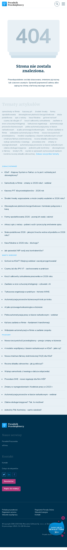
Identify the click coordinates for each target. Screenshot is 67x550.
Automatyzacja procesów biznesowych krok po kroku (28, 299)
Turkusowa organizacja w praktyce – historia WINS (26, 291)
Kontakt (5, 463)
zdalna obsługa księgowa (15, 148)
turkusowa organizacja (37, 123)
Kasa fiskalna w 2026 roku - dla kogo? (21, 243)
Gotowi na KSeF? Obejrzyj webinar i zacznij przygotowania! (30, 261)
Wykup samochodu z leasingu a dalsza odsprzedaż (26, 371)
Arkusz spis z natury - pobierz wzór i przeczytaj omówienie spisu (32, 224)
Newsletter (9, 481)
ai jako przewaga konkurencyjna (30, 129)
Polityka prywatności (10, 510)
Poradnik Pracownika (10, 441)
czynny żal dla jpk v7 (13, 120)
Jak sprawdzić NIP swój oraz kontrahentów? (24, 250)
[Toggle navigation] (63, 4)
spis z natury (20, 117)
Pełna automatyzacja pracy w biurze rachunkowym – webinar (31, 314)
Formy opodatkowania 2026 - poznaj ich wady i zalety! (28, 216)
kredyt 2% (17, 151)
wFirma (5, 445)
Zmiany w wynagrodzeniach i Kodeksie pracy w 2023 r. (28, 386)
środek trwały (41, 111)
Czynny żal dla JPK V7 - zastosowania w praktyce (26, 268)
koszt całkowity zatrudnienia (37, 120)
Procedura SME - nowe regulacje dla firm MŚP (25, 379)
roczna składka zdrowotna (45, 138)
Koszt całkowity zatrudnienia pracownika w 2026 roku (28, 276)
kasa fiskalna (34, 117)
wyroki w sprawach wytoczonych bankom (43, 151)
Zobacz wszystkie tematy (47, 154)
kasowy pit (27, 111)
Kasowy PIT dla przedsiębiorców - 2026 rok (24, 190)
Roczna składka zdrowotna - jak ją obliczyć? (23, 363)
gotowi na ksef (49, 117)
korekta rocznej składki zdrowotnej (19, 154)
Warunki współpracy (10, 515)
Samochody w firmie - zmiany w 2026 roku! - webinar (27, 183)
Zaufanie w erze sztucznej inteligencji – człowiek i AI (27, 284)
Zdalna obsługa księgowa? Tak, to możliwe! (23, 402)
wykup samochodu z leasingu (16, 141)
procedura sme (38, 141)
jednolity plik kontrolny (39, 148)
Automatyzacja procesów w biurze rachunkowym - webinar (30, 394)
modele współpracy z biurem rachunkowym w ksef (40, 135)
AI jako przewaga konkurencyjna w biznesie (23, 307)
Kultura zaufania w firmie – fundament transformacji (26, 322)
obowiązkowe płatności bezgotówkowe (36, 114)
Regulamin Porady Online (44, 510)
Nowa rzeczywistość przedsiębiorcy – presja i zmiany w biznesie (32, 340)
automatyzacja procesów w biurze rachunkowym (41, 144)
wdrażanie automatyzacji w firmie (24, 132)
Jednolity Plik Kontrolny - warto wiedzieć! (22, 410)
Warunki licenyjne (41, 512)
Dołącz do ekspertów (10, 468)
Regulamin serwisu (9, 512)
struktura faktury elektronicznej (17, 138)
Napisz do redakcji (11, 489)
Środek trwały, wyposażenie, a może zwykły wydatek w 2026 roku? (34, 198)
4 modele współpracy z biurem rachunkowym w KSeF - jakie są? (32, 348)
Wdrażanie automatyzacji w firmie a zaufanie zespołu (27, 330)
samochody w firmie (11, 111)
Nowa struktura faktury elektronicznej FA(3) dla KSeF (28, 356)
